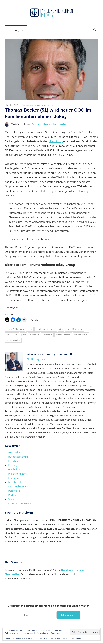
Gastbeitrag (14, 469)
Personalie (27, 105)
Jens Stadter (12, 334)
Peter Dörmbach (63, 334)
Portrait (12, 495)
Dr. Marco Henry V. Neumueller (49, 124)
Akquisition (14, 452)
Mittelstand (14, 482)
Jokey (23, 334)
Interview (13, 478)
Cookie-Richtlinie (75, 638)
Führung (13, 465)
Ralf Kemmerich (80, 334)
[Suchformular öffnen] (94, 29)
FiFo (61, 329)
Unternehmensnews (43, 105)
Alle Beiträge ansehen (38, 359)
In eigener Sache (17, 473)
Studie (11, 499)
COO (30, 329)
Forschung (14, 461)
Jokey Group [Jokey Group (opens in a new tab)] (55, 141)
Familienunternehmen (45, 329)
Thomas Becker (13, 340)
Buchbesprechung (18, 456)
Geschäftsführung (74, 329)
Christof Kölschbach (15, 329)
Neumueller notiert (19, 486)
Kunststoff (34, 334)
